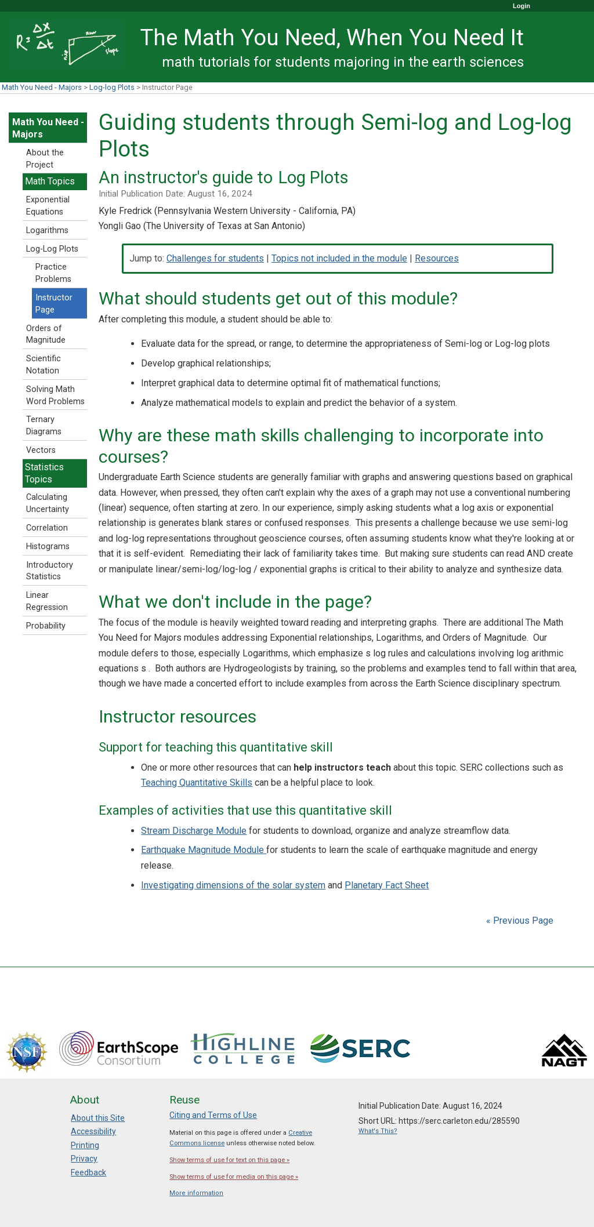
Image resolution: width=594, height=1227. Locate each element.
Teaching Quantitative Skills (196, 782)
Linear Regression (47, 601)
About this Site (98, 1118)
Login (521, 5)
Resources (437, 258)
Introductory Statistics (49, 571)
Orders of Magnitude (46, 335)
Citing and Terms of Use (213, 1115)
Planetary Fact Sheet (387, 885)
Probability (46, 626)
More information (196, 1193)
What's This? (377, 1131)
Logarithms (47, 230)
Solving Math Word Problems (55, 395)
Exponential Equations (48, 206)
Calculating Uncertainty (47, 503)
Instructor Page (54, 304)
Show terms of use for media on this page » (233, 1177)
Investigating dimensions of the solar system (233, 885)
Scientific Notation (43, 365)
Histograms (48, 546)
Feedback (88, 1172)
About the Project (45, 159)
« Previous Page (519, 920)
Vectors (41, 450)
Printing (85, 1145)
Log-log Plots (112, 87)
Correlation (47, 528)
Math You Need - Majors (42, 87)
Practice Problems (53, 273)
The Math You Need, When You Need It (332, 37)
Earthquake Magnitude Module (203, 849)
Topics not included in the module (339, 258)
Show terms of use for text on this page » (229, 1160)
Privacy (84, 1158)
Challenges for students (215, 258)
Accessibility (93, 1131)
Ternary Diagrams (43, 426)
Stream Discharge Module (194, 830)
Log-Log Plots (52, 249)
